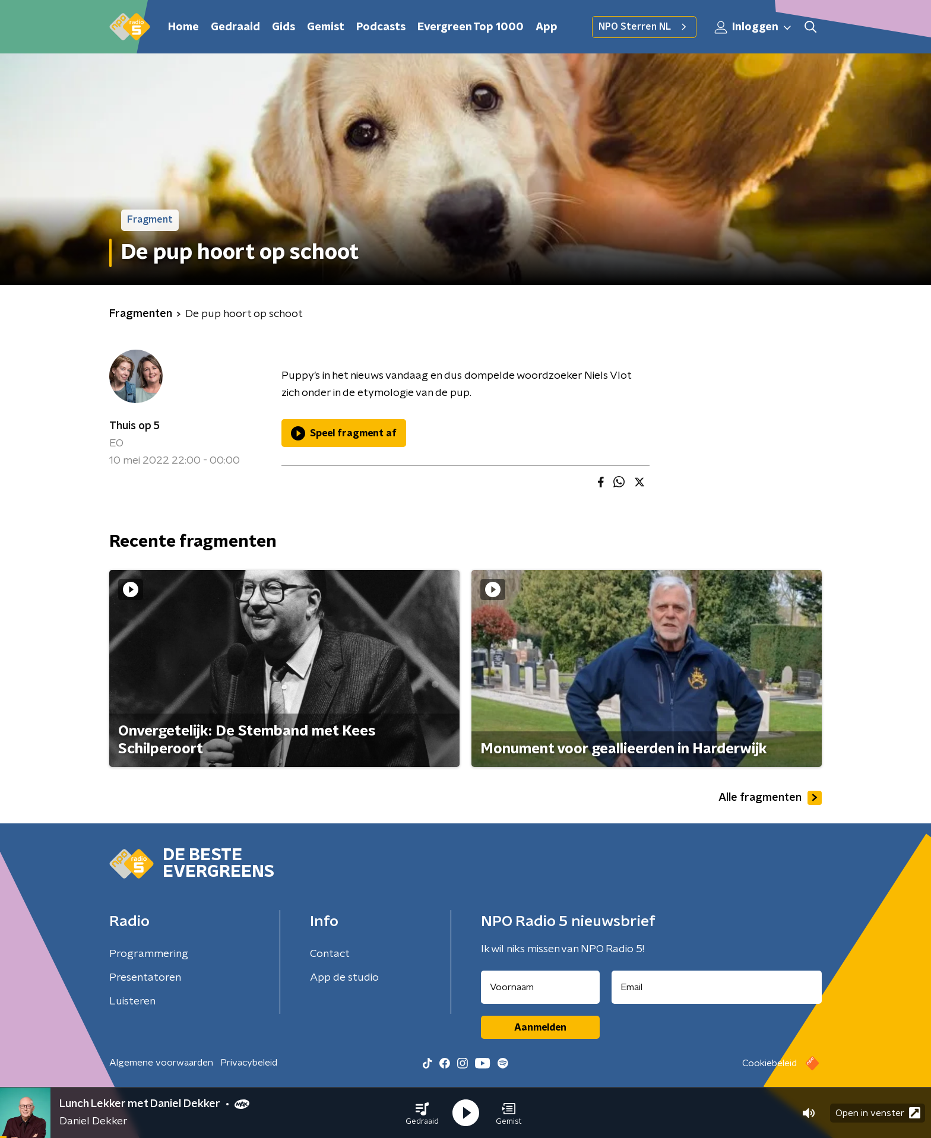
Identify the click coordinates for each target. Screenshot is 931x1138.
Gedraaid (235, 27)
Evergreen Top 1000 (470, 27)
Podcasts (381, 27)
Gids (283, 27)
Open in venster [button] (877, 1112)
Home (183, 27)
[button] (422, 1113)
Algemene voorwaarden (161, 1062)
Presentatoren (145, 977)
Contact (330, 954)
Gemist (325, 27)
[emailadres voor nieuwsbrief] (717, 987)
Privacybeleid (248, 1062)
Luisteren (132, 1001)
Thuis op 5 (134, 426)
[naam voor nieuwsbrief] (540, 987)
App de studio (344, 977)
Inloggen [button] (753, 27)
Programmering (148, 954)
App (547, 27)
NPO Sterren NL (644, 27)
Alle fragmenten (770, 798)
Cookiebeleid (769, 1063)
